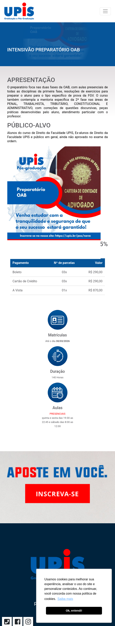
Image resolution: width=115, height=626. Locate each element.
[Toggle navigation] (105, 11)
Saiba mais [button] (65, 599)
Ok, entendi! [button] (74, 610)
